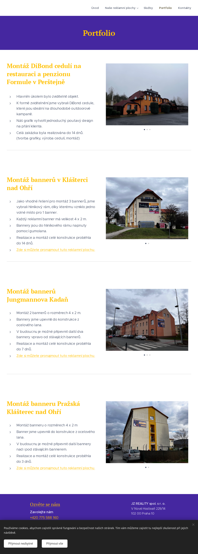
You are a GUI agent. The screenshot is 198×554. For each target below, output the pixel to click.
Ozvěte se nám (45, 504)
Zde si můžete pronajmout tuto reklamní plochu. (55, 250)
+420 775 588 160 (44, 518)
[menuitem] (96, 8)
